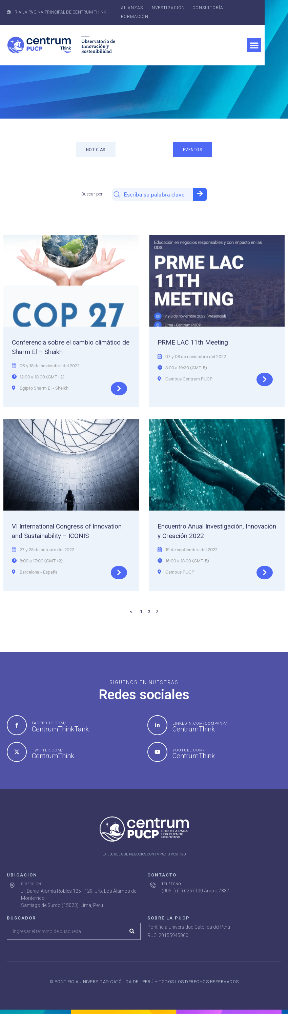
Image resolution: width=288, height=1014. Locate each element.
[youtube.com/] (157, 752)
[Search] (131, 931)
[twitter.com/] (17, 752)
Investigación (167, 7)
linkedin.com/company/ (199, 723)
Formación (134, 16)
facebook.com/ (49, 723)
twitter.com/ (47, 750)
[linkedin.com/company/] (157, 725)
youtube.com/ (188, 750)
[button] (254, 45)
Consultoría (207, 7)
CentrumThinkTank (60, 729)
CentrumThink (193, 729)
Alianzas (132, 7)
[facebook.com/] (17, 725)
